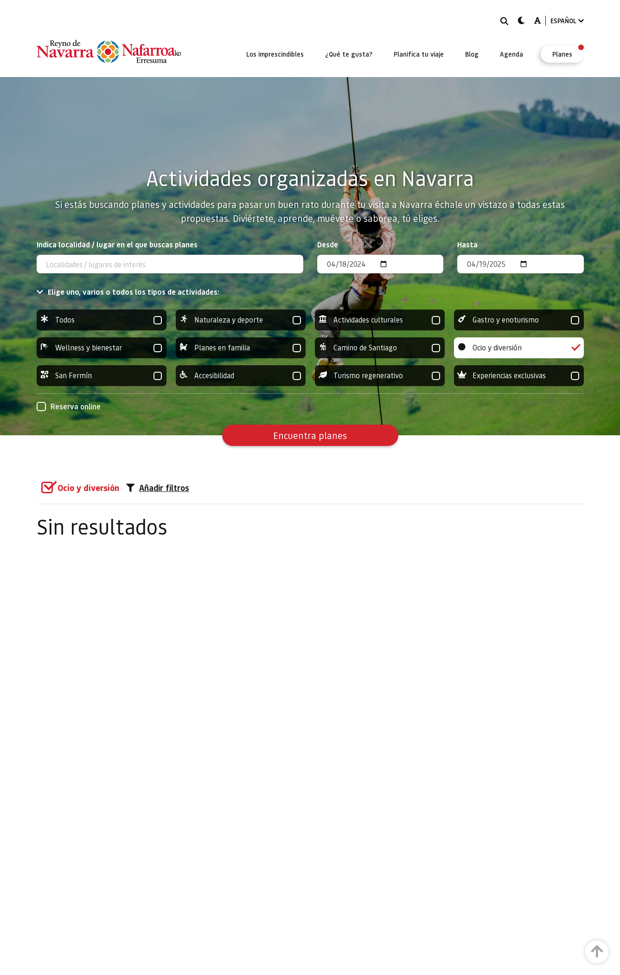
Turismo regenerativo (380, 375)
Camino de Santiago (380, 347)
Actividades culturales (380, 320)
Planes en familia (241, 347)
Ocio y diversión (519, 347)
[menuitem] (275, 54)
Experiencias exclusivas (519, 375)
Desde (327, 244)
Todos (101, 320)
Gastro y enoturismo (519, 320)
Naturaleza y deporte (241, 320)
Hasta (467, 244)
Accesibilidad (241, 375)
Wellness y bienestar (101, 347)
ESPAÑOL (567, 20)
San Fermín (101, 375)
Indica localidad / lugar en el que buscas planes (117, 244)
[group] (101, 320)
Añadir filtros (157, 487)
